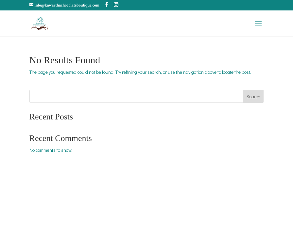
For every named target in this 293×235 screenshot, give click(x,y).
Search (253, 96)
